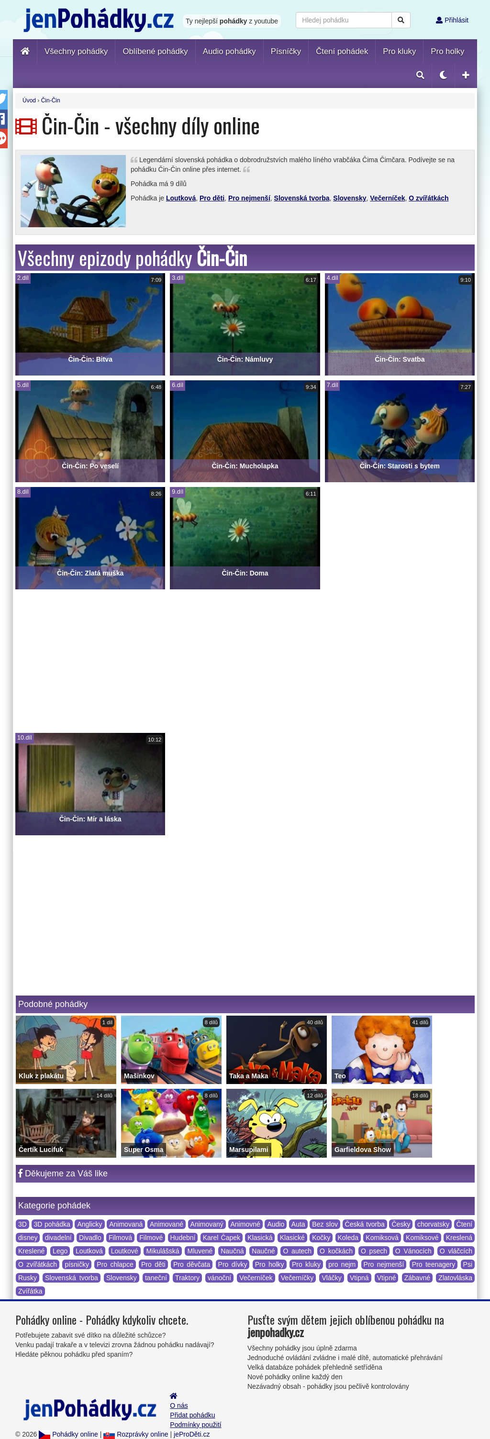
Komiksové (422, 1237)
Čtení (464, 1224)
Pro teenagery (433, 1264)
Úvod (29, 100)
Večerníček (387, 198)
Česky (400, 1224)
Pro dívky (232, 1264)
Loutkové (124, 1251)
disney (27, 1237)
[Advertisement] (245, 661)
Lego (60, 1251)
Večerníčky (297, 1278)
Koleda (348, 1237)
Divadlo (90, 1237)
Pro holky (269, 1264)
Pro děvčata (191, 1264)
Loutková (181, 198)
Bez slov (325, 1224)
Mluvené (199, 1251)
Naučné (263, 1251)
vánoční (219, 1278)
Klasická (259, 1237)
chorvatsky (433, 1224)
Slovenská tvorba (302, 198)
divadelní (58, 1237)
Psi (467, 1264)
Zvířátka (30, 1291)
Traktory (187, 1278)
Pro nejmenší (249, 198)
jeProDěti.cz (192, 1434)
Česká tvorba (365, 1224)
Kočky (321, 1237)
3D (22, 1224)
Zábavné (417, 1278)
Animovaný (206, 1224)
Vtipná (359, 1278)
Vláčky (331, 1278)
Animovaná (126, 1224)
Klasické (292, 1237)
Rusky (27, 1278)
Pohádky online (68, 1434)
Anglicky (89, 1224)
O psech (374, 1251)
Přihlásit (452, 20)
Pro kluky (306, 1264)
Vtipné (386, 1278)
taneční (156, 1278)
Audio (275, 1224)
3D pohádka (52, 1224)
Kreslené (31, 1251)
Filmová (120, 1237)
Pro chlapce (115, 1264)
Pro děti (212, 198)
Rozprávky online (135, 1434)
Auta (298, 1224)
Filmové (151, 1237)
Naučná (232, 1251)
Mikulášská (162, 1251)
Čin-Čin (50, 100)
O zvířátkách (428, 198)
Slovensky (349, 198)
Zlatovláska (455, 1278)
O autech (297, 1251)
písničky (77, 1264)
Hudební (183, 1237)
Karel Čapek (221, 1237)
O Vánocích (413, 1251)
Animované (166, 1224)
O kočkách (336, 1251)
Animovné (245, 1224)
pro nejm (342, 1264)
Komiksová (382, 1237)
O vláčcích (456, 1251)
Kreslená (459, 1237)
